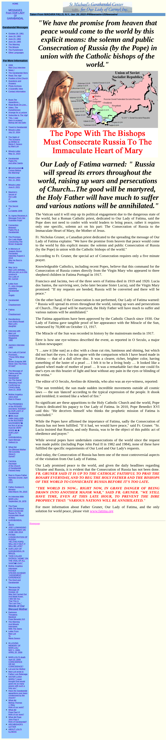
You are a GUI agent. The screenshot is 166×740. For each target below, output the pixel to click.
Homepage (34, 523)
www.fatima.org (101, 511)
